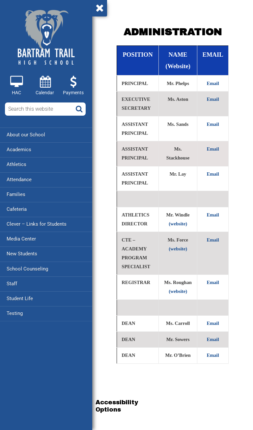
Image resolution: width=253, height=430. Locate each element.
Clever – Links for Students (37, 224)
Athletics (16, 164)
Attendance (19, 179)
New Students (22, 253)
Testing (15, 313)
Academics (19, 150)
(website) (178, 223)
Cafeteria (17, 209)
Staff (12, 283)
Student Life (20, 298)
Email (213, 83)
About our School (26, 135)
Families (16, 194)
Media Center (21, 239)
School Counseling (27, 268)
